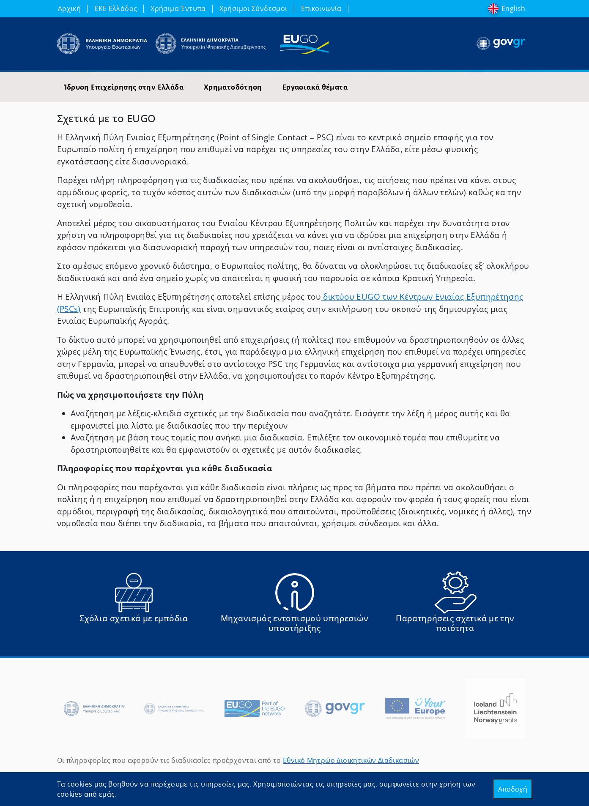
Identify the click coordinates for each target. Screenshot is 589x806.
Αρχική (69, 8)
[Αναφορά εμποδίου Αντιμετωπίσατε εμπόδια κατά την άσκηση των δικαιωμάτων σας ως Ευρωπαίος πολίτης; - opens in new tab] (134, 605)
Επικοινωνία (321, 8)
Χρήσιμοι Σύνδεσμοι (253, 8)
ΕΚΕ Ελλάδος (115, 8)
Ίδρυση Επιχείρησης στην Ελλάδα (124, 87)
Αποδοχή (512, 789)
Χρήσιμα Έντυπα (178, 8)
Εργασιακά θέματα (315, 87)
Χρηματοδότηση (233, 87)
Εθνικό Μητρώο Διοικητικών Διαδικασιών (351, 760)
